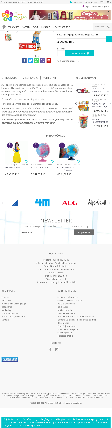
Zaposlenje (6, 344)
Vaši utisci (6, 338)
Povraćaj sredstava (66, 364)
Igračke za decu (27, 32)
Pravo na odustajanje (67, 367)
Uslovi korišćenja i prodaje (69, 338)
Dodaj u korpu (78, 87)
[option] (8, 55)
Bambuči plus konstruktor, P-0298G (100, 138)
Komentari (49, 111)
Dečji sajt (5, 32)
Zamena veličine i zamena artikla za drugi (76, 357)
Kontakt (5, 357)
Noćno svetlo (37, 198)
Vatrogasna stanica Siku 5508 (100, 123)
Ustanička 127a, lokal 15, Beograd (60, 300)
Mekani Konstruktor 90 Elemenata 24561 (100, 154)
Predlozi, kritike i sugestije (13, 341)
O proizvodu (9, 111)
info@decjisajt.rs (61, 304)
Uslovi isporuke (64, 370)
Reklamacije (63, 360)
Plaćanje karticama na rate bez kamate (75, 354)
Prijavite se (88, 270)
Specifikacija (30, 111)
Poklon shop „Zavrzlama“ (13, 354)
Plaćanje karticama (66, 351)
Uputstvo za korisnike (67, 335)
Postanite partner (9, 351)
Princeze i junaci (12, 198)
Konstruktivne (73, 32)
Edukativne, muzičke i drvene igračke (51, 32)
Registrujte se (91, 2)
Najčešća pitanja (65, 373)
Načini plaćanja (64, 348)
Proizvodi (15, 32)
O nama (5, 335)
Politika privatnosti (66, 341)
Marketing (6, 348)
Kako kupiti (62, 344)
